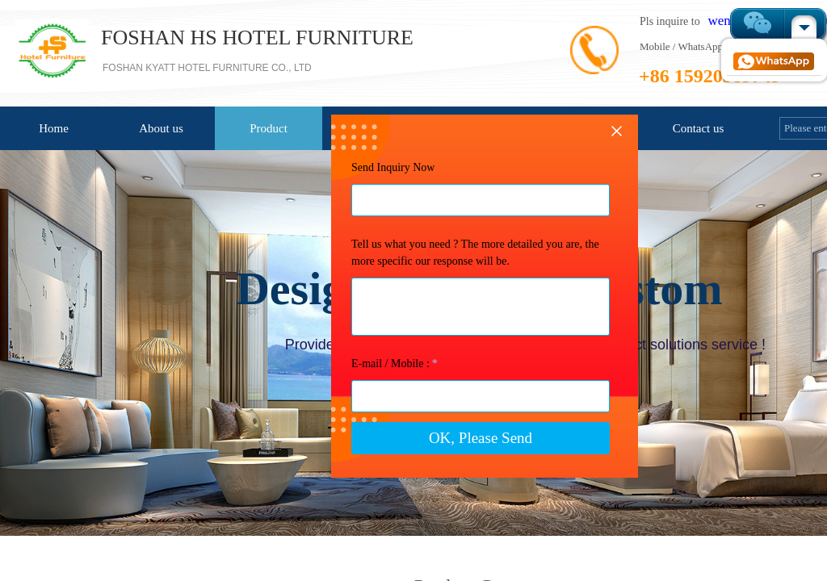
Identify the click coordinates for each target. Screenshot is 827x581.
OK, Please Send (409, 493)
